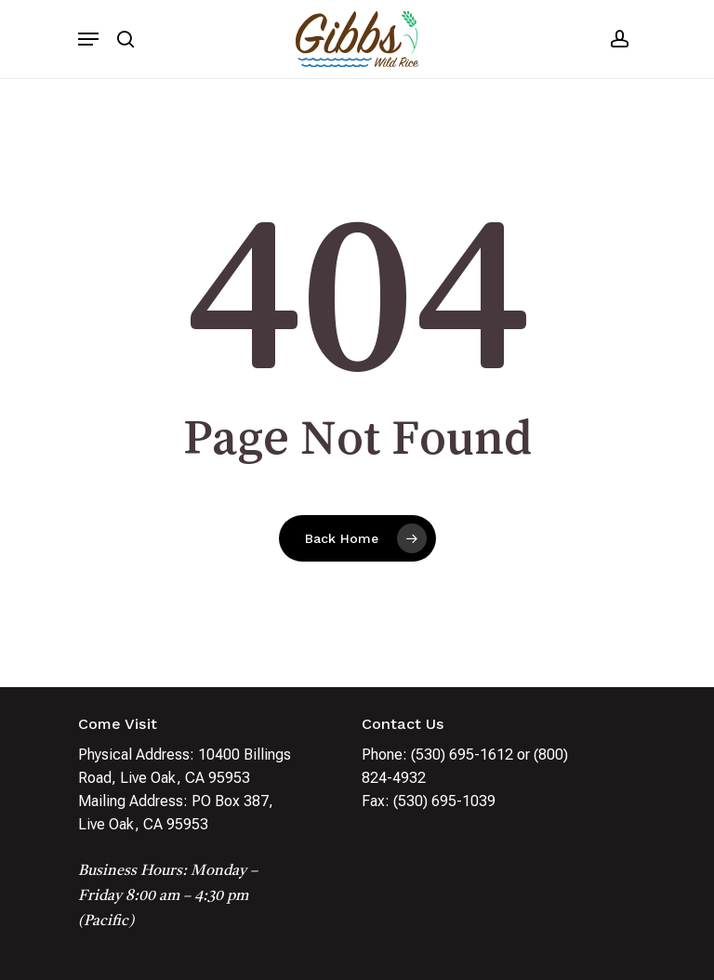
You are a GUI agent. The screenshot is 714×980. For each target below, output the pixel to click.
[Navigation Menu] (88, 39)
